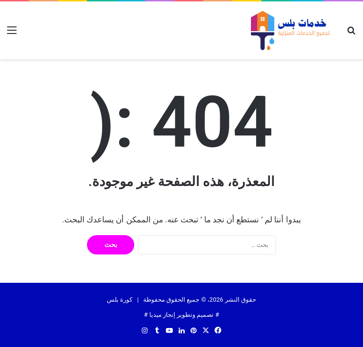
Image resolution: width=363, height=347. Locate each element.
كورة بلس (119, 299)
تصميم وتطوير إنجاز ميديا (181, 314)
